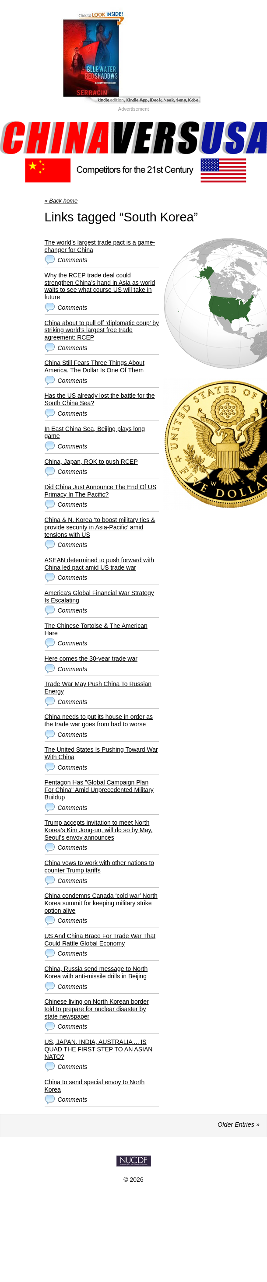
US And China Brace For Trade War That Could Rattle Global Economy (100, 939)
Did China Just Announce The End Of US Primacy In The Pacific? (101, 490)
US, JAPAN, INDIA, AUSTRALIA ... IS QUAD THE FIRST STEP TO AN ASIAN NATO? (99, 1049)
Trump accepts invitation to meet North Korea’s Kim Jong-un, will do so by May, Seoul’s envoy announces (99, 830)
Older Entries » (239, 1124)
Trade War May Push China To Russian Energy (98, 687)
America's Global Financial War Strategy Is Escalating (99, 596)
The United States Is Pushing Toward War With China (101, 753)
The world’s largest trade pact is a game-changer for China (100, 246)
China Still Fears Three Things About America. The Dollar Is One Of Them (94, 366)
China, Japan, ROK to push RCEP (91, 461)
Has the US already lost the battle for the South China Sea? (100, 399)
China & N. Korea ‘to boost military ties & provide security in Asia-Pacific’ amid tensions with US (100, 527)
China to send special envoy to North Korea (95, 1086)
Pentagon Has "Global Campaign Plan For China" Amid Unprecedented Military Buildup (99, 790)
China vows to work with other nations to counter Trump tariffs (100, 866)
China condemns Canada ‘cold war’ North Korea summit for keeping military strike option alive (101, 903)
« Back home (61, 200)
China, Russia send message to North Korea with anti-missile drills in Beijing (96, 972)
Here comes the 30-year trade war (91, 658)
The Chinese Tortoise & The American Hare (96, 629)
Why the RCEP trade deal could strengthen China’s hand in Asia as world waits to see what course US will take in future (100, 286)
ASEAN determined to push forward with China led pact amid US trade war (100, 564)
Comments (73, 259)
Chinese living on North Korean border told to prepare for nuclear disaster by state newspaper (97, 1009)
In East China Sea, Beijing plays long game (95, 432)
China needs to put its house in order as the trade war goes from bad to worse (99, 720)
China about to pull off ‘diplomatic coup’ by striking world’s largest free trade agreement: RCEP (102, 330)
